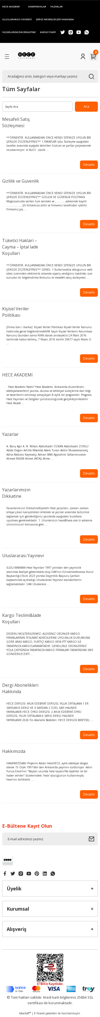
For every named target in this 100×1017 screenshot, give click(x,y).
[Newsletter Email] (50, 839)
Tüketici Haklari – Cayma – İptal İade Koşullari (20, 247)
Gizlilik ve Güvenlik (20, 181)
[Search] (50, 76)
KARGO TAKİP (48, 32)
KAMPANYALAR (37, 6)
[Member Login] (83, 56)
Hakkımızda (13, 751)
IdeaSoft (25, 1013)
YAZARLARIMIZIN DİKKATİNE (19, 32)
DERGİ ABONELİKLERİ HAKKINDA (55, 19)
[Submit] (93, 839)
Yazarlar (10, 434)
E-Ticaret (39, 1013)
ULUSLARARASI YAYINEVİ (17, 19)
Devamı (89, 164)
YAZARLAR (56, 6)
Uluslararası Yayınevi (23, 555)
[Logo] (26, 56)
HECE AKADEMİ (11, 6)
